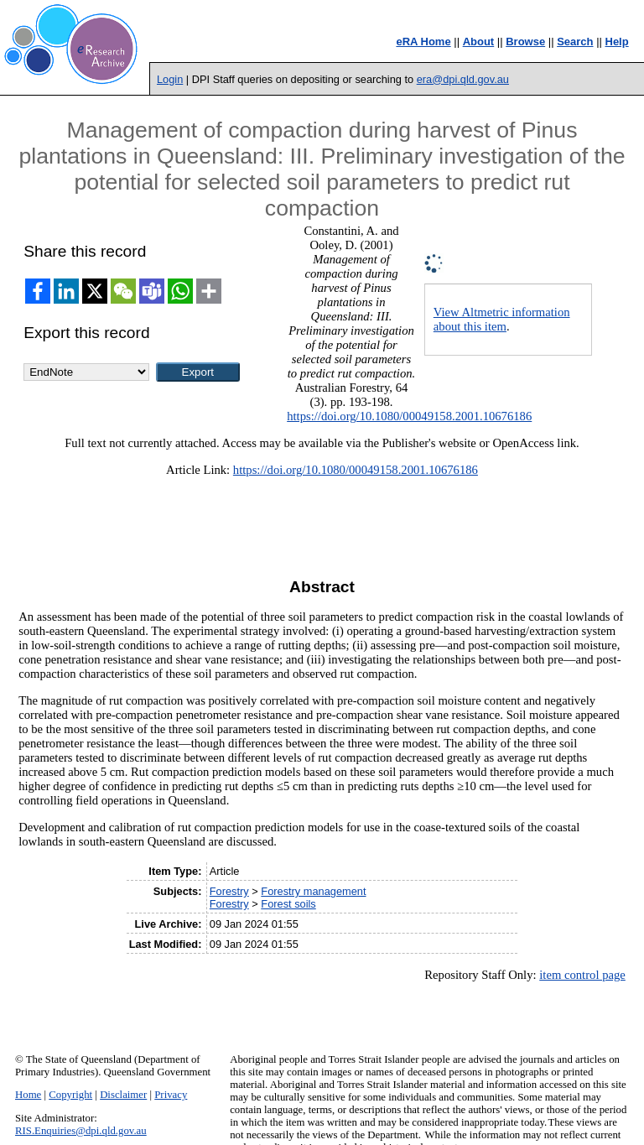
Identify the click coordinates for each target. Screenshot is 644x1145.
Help (617, 41)
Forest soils (288, 904)
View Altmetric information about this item (502, 319)
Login (170, 79)
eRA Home (423, 41)
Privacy (170, 1095)
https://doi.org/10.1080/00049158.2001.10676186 (409, 416)
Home (28, 1095)
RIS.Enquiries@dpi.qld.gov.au (81, 1131)
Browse (525, 41)
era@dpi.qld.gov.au (463, 79)
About (479, 41)
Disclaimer (123, 1095)
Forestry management (313, 891)
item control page (582, 974)
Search (575, 41)
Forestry (229, 891)
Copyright (70, 1095)
